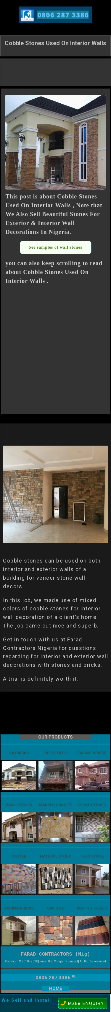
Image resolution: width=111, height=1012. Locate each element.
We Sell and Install (26, 1000)
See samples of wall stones (55, 247)
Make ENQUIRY (82, 1003)
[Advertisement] (55, 71)
